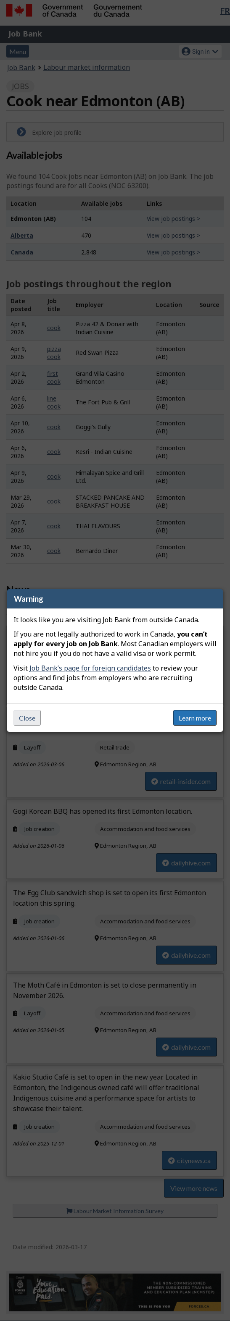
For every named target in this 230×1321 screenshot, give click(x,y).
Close (27, 718)
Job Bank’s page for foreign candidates (90, 668)
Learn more (195, 718)
